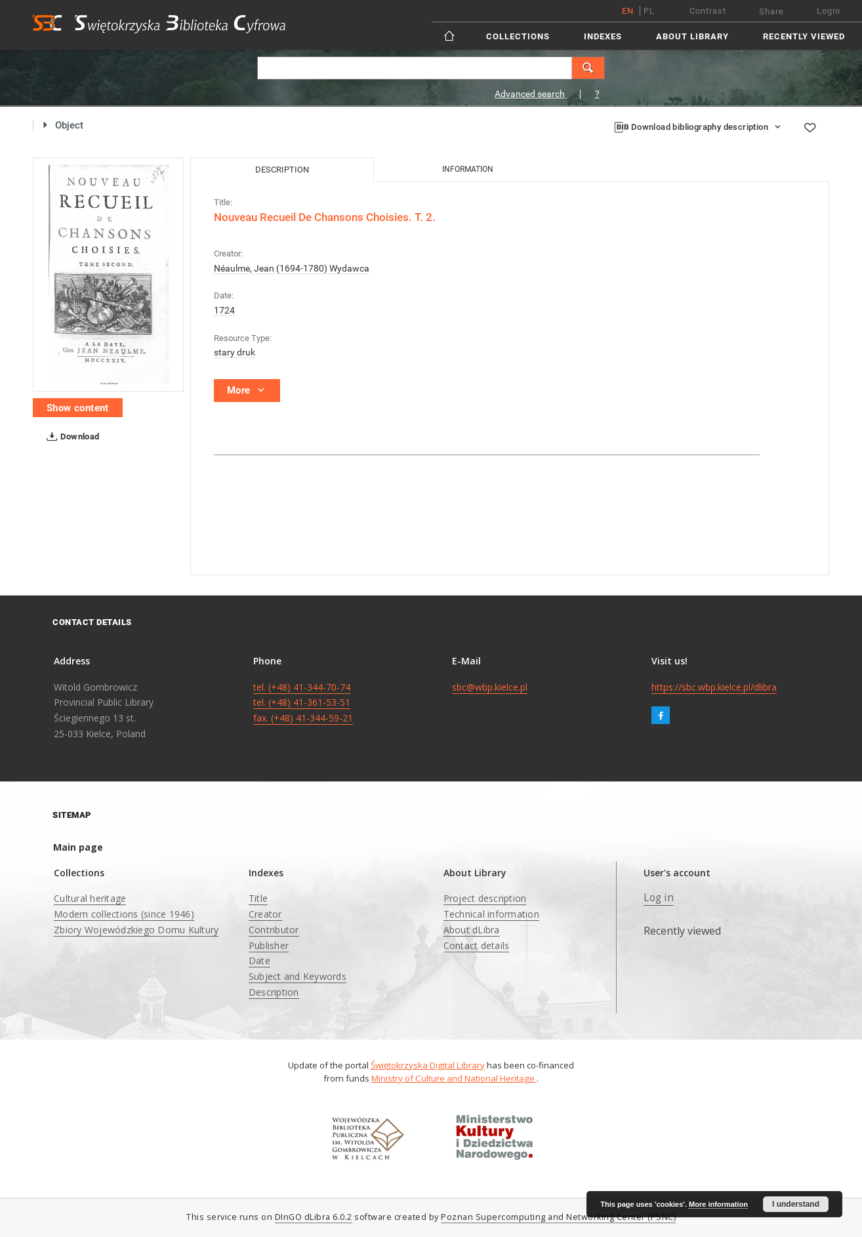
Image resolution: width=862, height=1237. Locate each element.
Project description (485, 898)
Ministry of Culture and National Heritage (454, 1078)
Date (259, 960)
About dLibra (471, 929)
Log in (659, 897)
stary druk (234, 352)
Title (258, 898)
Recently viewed (804, 36)
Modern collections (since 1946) (124, 914)
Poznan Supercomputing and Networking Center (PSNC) (558, 1217)
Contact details (476, 945)
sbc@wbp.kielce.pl (489, 687)
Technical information (491, 914)
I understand (795, 1204)
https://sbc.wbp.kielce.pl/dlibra (714, 687)
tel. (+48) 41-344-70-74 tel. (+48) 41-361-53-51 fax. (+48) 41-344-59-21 (303, 703)
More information (718, 1204)
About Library (692, 36)
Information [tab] (467, 169)
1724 (224, 310)
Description (274, 992)
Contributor (274, 929)
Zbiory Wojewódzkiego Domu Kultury (136, 929)
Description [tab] (282, 169)
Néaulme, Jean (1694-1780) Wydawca (291, 268)
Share (771, 11)
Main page (78, 847)
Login (828, 11)
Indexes (603, 36)
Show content (78, 408)
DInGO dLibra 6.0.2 (313, 1217)
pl (649, 11)
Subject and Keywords (297, 976)
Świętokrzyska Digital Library (428, 1065)
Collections (518, 36)
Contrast (707, 11)
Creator (265, 914)
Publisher (269, 945)
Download (70, 437)
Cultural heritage (90, 898)
